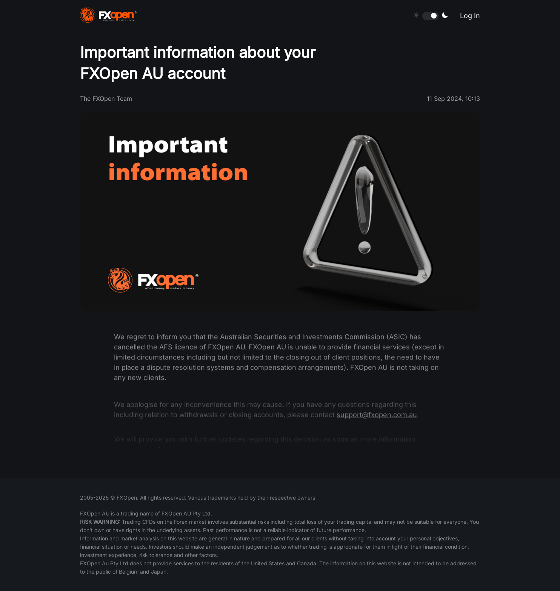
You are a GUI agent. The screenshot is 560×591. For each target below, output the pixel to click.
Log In (470, 16)
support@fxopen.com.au (377, 418)
